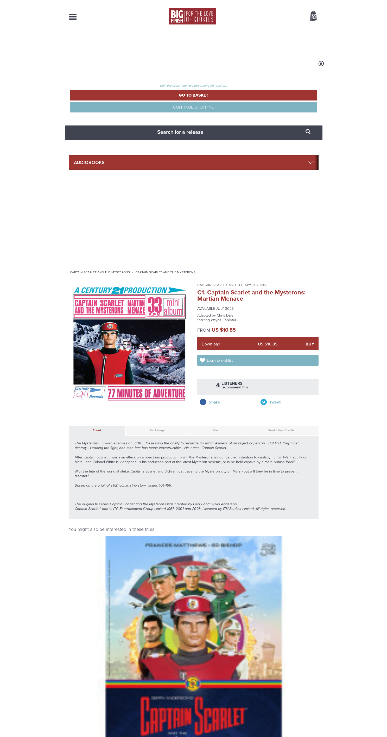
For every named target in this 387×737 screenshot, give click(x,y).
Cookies (157, 723)
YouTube (263, 489)
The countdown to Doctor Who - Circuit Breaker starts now (279, 557)
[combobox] (271, 30)
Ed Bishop (116, 416)
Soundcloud (285, 489)
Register (306, 3)
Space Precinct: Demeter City (225, 398)
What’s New (181, 41)
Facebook (217, 489)
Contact (307, 41)
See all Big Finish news (292, 541)
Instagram (246, 489)
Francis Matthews (92, 416)
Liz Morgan (282, 411)
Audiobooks (119, 67)
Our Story (312, 679)
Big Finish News (93, 539)
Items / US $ (285, 16)
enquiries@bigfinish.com (203, 683)
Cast (197, 220)
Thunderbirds (143, 390)
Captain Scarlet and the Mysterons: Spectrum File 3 (160, 460)
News (214, 41)
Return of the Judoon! (142, 549)
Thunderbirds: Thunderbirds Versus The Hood (158, 400)
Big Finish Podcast (251, 494)
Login (290, 3)
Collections (139, 41)
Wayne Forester (223, 112)
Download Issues (307, 688)
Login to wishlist (225, 162)
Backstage (139, 220)
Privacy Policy (80, 512)
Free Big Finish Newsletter (6, 116)
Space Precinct (208, 390)
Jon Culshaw (154, 411)
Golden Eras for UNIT (142, 601)
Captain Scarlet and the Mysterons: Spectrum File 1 (290, 400)
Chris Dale (225, 107)
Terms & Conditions (179, 723)
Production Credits (263, 220)
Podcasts (245, 41)
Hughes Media (95, 729)
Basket (310, 16)
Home (99, 67)
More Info (96, 441)
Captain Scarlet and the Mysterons (165, 67)
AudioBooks (96, 41)
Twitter (231, 489)
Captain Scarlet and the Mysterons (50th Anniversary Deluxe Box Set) (96, 403)
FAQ (315, 684)
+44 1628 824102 (161, 679)
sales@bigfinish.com (156, 683)
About (277, 41)
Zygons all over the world (277, 601)
